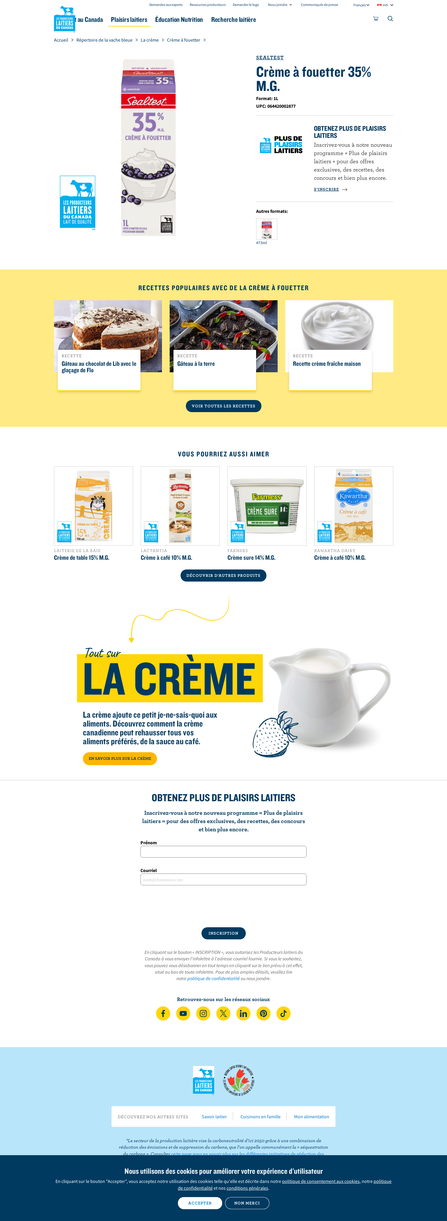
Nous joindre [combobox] (277, 4)
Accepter (200, 1203)
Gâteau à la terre (196, 363)
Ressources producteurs (208, 4)
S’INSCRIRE (331, 189)
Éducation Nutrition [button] (223, 19)
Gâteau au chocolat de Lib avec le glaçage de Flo (99, 367)
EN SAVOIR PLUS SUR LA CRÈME (120, 758)
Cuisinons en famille (260, 1116)
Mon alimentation (311, 1116)
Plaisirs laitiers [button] (165, 19)
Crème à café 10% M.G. (166, 557)
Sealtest (270, 57)
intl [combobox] (385, 5)
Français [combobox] (359, 5)
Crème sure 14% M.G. (251, 557)
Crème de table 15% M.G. (81, 557)
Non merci (247, 1203)
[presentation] (223, 906)
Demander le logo (246, 4)
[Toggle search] (391, 20)
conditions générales (247, 1188)
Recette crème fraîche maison (327, 363)
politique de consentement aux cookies (321, 1181)
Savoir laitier (214, 1116)
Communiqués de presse (319, 4)
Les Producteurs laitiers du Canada (64, 18)
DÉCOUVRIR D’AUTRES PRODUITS (223, 575)
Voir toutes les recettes (224, 406)
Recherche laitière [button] (284, 19)
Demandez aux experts (166, 4)
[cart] (376, 20)
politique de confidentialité (213, 978)
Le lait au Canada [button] (111, 19)
